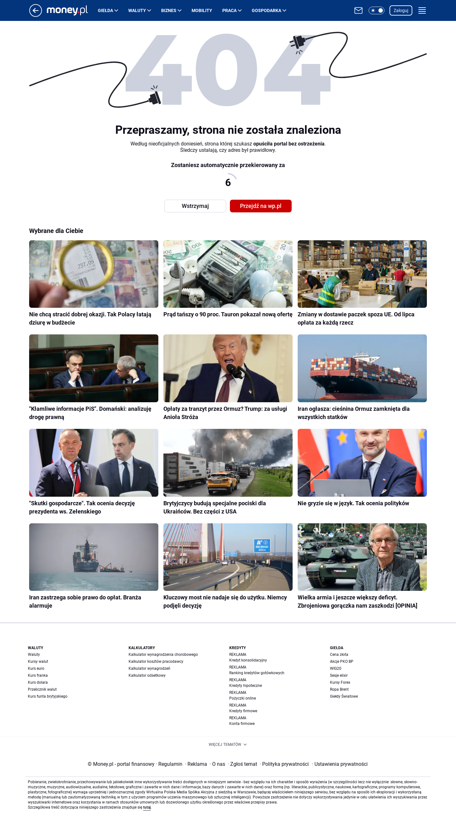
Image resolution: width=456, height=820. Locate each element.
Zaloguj (401, 10)
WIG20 (335, 668)
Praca (229, 10)
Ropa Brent (339, 689)
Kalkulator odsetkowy (147, 675)
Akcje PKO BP (341, 661)
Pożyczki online (242, 698)
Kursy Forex (340, 682)
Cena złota (339, 654)
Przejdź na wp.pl (261, 206)
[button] (376, 10)
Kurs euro (36, 668)
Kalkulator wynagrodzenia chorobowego (163, 654)
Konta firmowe (242, 723)
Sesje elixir (339, 675)
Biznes (168, 10)
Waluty (137, 10)
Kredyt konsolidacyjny (248, 660)
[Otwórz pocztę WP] (358, 10)
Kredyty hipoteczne (245, 685)
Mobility (202, 10)
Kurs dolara (38, 682)
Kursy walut (38, 661)
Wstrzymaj (195, 206)
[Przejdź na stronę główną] (35, 15)
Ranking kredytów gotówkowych (256, 673)
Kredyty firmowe (243, 711)
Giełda (105, 10)
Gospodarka (266, 10)
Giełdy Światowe (344, 696)
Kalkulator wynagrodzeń (149, 668)
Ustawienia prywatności (340, 764)
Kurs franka (38, 675)
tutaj (147, 807)
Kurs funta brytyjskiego (47, 696)
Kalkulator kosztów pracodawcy (156, 661)
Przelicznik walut (42, 689)
